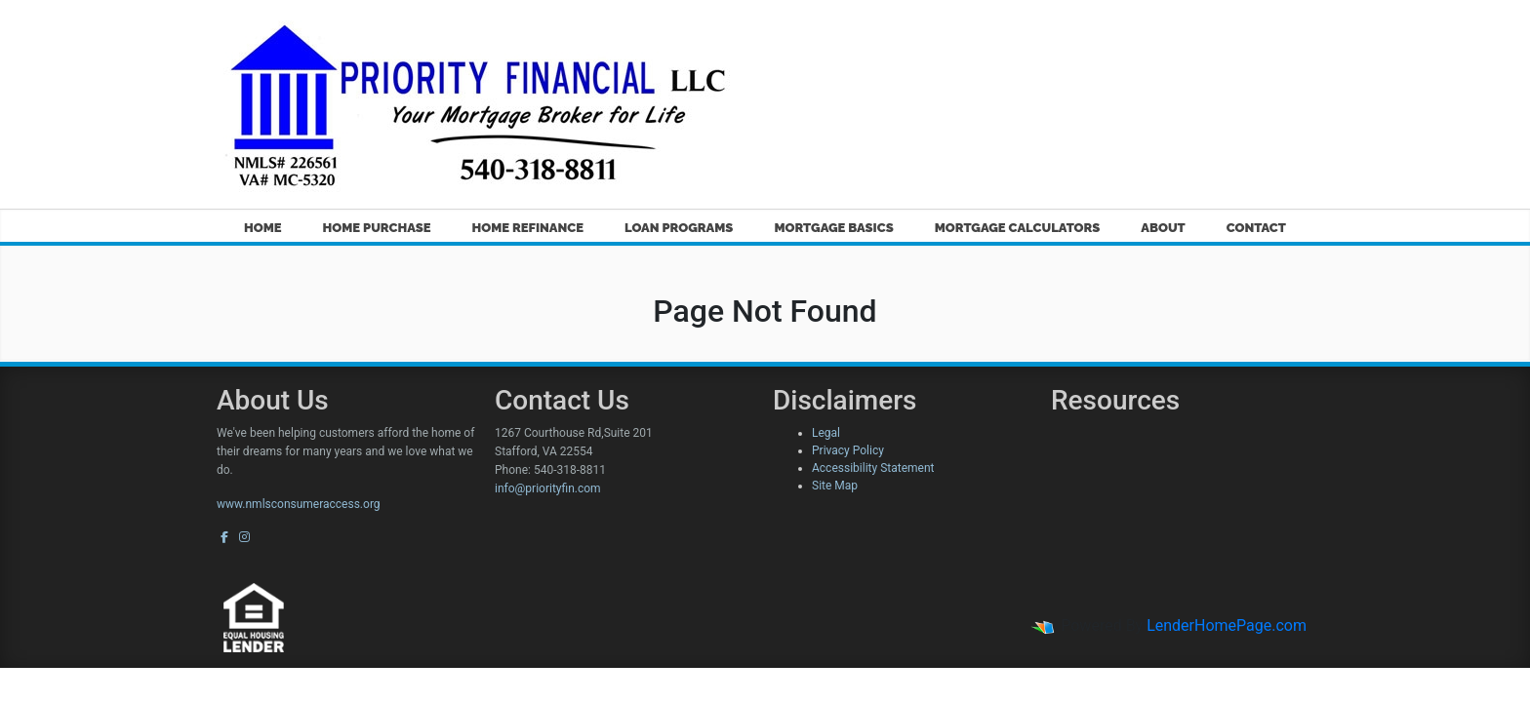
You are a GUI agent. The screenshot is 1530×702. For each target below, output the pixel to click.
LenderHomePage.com (1227, 625)
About (1163, 227)
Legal (826, 433)
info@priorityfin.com (548, 488)
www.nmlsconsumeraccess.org (299, 504)
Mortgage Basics (833, 227)
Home (263, 227)
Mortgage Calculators (1018, 227)
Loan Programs (678, 227)
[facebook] (224, 537)
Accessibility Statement (873, 468)
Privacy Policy (848, 450)
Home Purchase (377, 227)
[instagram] (244, 537)
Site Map (835, 485)
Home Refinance (528, 227)
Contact (1256, 227)
